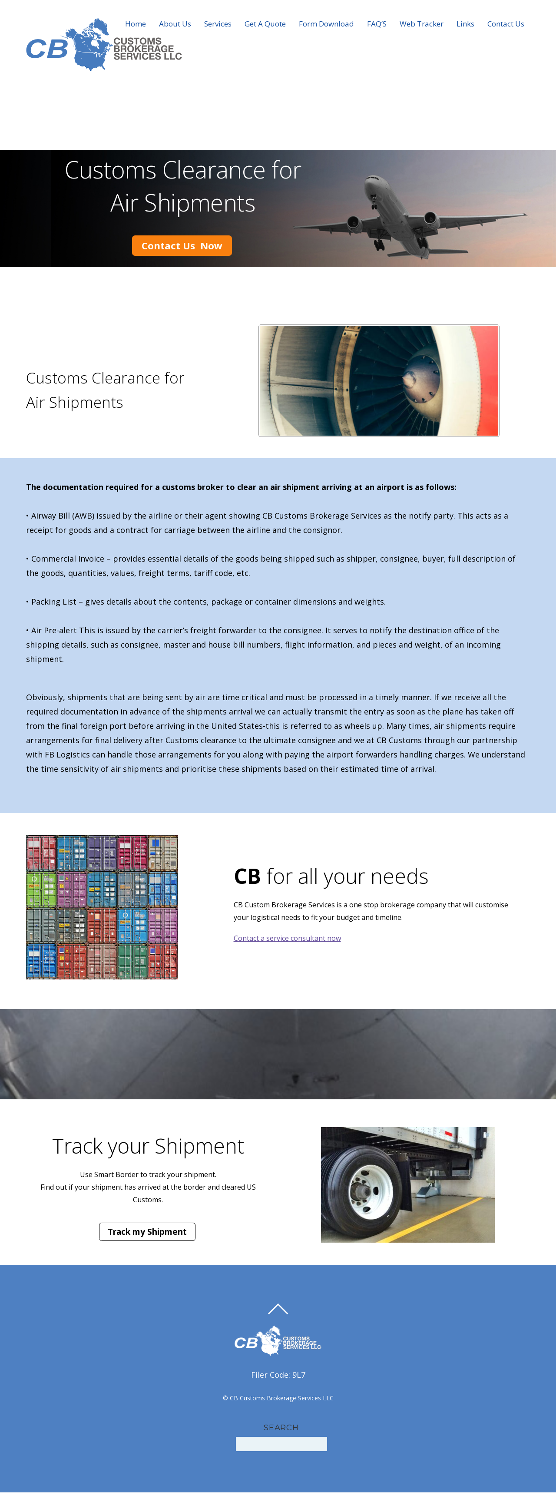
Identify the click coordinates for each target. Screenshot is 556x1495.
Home (135, 25)
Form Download (326, 25)
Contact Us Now (182, 292)
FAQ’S (377, 25)
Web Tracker (421, 25)
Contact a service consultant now (287, 941)
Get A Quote (265, 25)
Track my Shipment (147, 1234)
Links (465, 25)
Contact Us (505, 25)
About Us (175, 25)
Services (218, 25)
